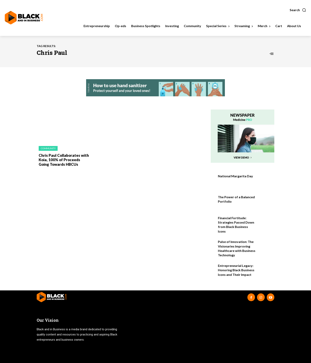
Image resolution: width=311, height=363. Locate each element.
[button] (298, 10)
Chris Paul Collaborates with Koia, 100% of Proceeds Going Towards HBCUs (64, 159)
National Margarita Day (235, 176)
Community (48, 148)
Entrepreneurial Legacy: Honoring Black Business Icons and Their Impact (236, 270)
